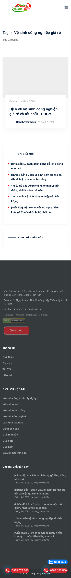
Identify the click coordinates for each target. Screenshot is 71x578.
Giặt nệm (8, 446)
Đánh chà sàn (11, 428)
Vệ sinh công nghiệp (15, 416)
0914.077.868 (20, 570)
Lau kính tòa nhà (13, 422)
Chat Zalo (60, 561)
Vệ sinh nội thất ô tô (15, 452)
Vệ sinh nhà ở (11, 404)
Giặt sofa (8, 440)
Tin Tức (7, 369)
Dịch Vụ (7, 363)
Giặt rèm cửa (10, 434)
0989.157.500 (58, 570)
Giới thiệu (8, 357)
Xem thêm (16, 330)
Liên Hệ (7, 375)
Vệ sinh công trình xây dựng (20, 398)
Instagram (31, 314)
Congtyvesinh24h (26, 122)
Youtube (19, 314)
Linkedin (43, 314)
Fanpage (8, 314)
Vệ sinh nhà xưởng (14, 410)
